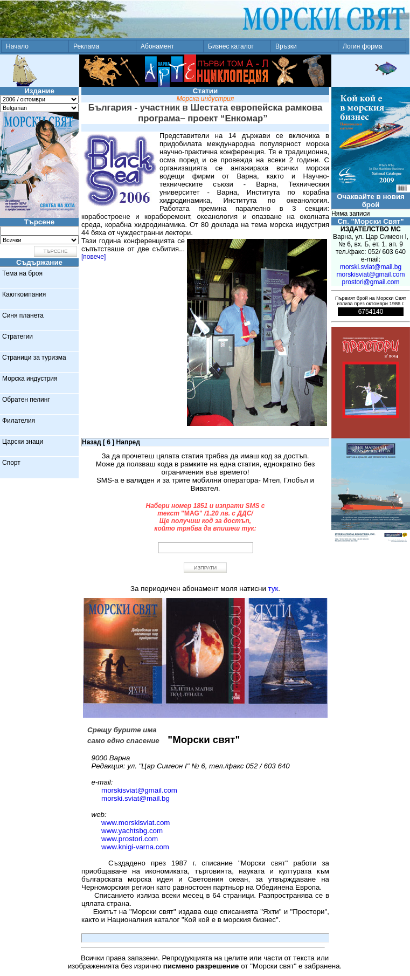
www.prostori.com (129, 839)
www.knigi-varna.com (135, 847)
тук (273, 589)
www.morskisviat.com (135, 823)
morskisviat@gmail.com (139, 790)
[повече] (93, 256)
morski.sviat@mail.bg (135, 798)
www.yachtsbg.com (132, 831)
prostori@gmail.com (371, 282)
